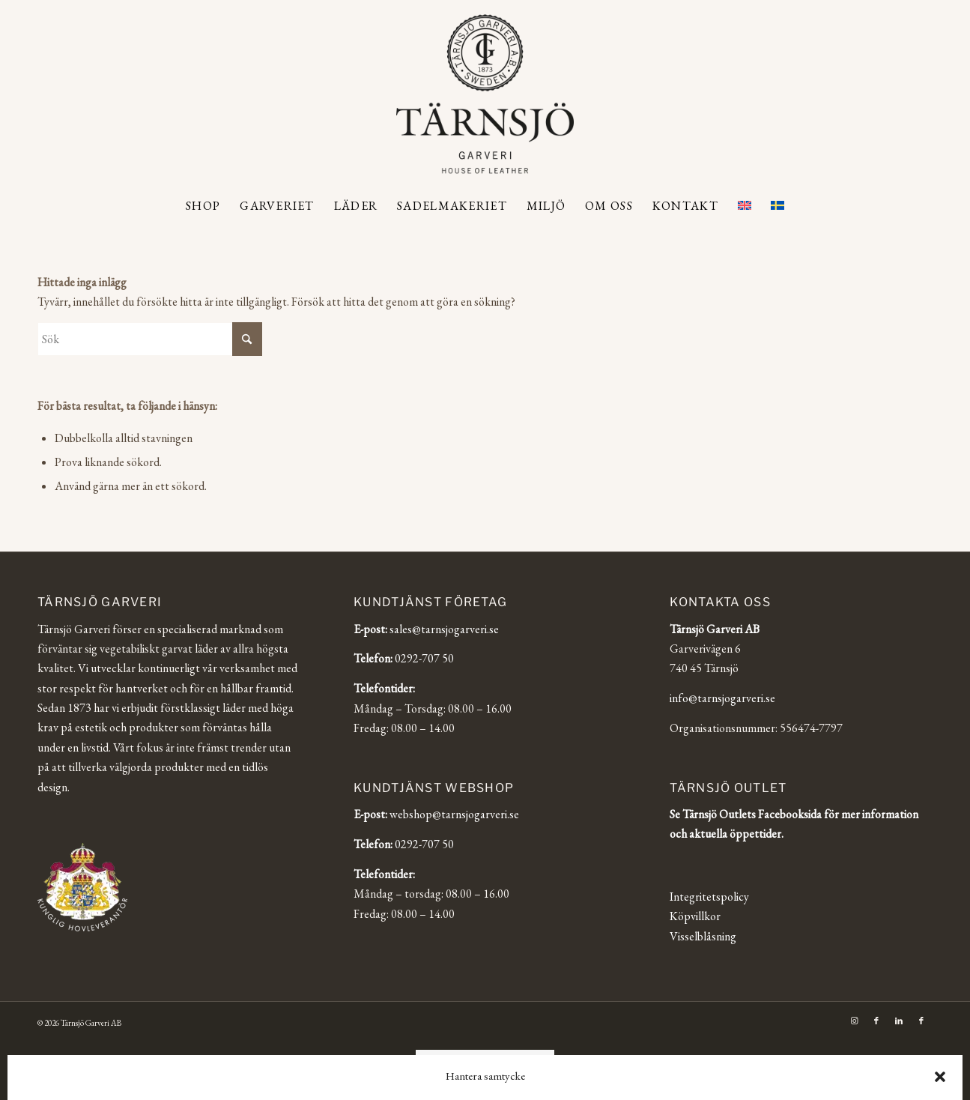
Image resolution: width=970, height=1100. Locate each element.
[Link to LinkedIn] (899, 1020)
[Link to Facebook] (876, 1020)
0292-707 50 (424, 658)
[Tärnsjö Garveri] (485, 93)
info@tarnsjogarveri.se (722, 698)
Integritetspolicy (709, 896)
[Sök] (149, 339)
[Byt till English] (449, 1061)
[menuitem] (203, 206)
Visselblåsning (703, 936)
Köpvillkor (695, 916)
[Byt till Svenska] (519, 1061)
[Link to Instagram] (854, 1020)
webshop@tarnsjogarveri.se (454, 814)
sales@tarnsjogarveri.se (444, 629)
